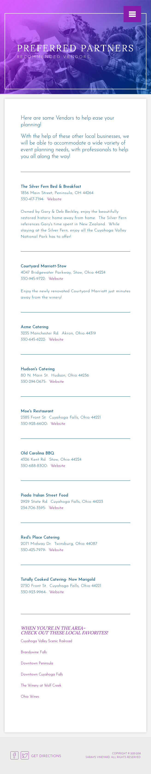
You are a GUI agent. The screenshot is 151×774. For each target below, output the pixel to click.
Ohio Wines (30, 697)
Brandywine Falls (34, 652)
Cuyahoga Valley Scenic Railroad (46, 641)
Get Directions (46, 756)
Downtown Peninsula (37, 663)
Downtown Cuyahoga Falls (42, 674)
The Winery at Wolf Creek (41, 686)
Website (54, 199)
